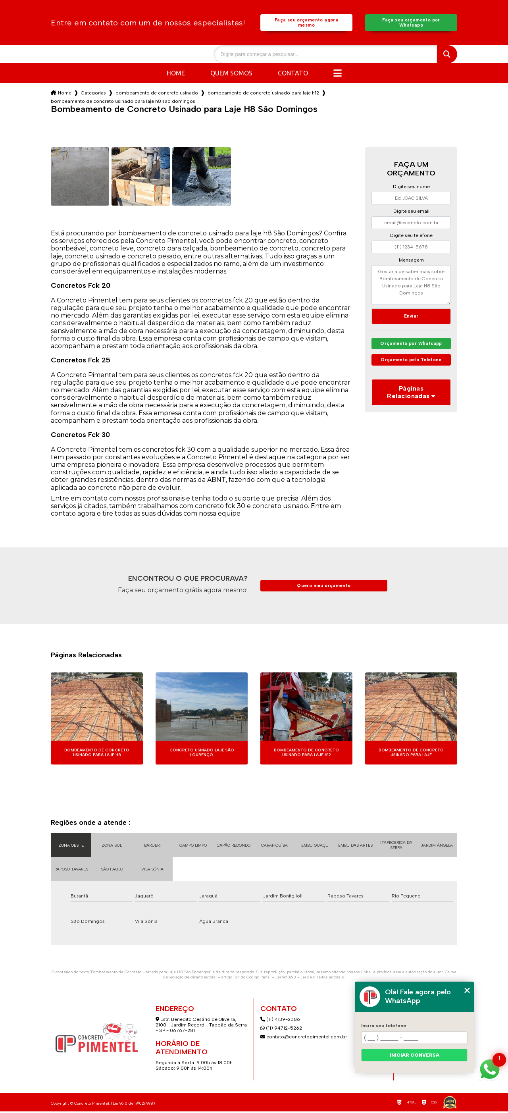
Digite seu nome (411, 188)
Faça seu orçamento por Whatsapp (411, 23)
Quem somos (231, 74)
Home (176, 74)
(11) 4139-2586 (280, 1021)
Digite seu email (411, 213)
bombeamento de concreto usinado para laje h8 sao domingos (123, 103)
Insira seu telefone (383, 1025)
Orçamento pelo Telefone (411, 365)
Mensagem (411, 261)
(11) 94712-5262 (281, 1029)
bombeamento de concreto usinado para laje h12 (263, 94)
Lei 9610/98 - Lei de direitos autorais (309, 978)
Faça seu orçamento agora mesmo (306, 23)
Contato (293, 74)
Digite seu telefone (411, 237)
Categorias (93, 94)
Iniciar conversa (414, 1055)
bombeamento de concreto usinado (156, 94)
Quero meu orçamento (324, 587)
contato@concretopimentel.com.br (304, 1038)
